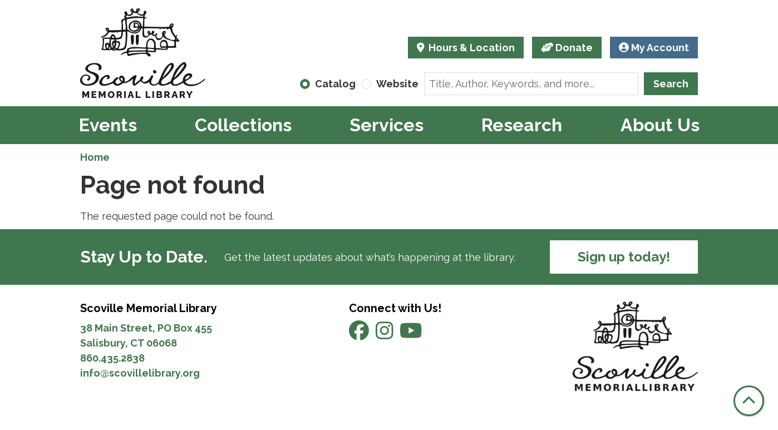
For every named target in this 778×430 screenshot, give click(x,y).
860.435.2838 (112, 358)
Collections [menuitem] (243, 125)
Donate (567, 47)
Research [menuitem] (521, 125)
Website (397, 84)
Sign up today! (624, 257)
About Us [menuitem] (660, 125)
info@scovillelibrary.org (140, 373)
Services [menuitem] (386, 125)
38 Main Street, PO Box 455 (146, 328)
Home (95, 157)
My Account (654, 47)
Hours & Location (470, 47)
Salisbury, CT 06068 (129, 343)
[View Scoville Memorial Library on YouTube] (411, 334)
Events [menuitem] (108, 125)
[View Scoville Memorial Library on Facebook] (360, 334)
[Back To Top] (748, 400)
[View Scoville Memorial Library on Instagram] (386, 334)
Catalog (335, 84)
